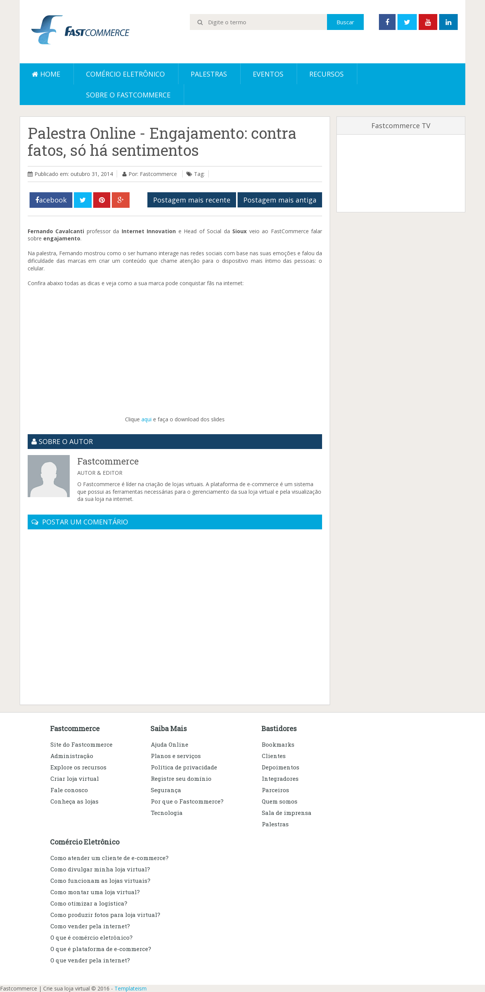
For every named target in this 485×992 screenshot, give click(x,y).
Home (46, 73)
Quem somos (279, 801)
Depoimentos (280, 767)
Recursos (326, 73)
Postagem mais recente (191, 199)
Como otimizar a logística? (88, 903)
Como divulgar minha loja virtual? (100, 869)
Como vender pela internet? (90, 926)
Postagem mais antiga (279, 199)
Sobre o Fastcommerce (128, 94)
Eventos (268, 73)
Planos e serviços (176, 756)
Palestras (209, 73)
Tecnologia (167, 812)
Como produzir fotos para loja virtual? (105, 914)
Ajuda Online (169, 744)
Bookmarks (278, 744)
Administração (71, 756)
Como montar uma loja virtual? (95, 892)
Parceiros (275, 790)
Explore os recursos (78, 767)
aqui (146, 419)
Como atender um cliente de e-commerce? (109, 858)
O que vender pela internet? (90, 960)
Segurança (166, 790)
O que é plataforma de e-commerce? (100, 949)
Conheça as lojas (74, 801)
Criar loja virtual (74, 778)
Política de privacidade (184, 767)
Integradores (280, 778)
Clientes (274, 756)
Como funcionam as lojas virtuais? (100, 880)
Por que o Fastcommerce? (187, 801)
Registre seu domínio (181, 778)
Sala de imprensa (286, 812)
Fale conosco (69, 790)
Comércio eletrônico (125, 73)
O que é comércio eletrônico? (91, 937)
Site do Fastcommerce (81, 744)
